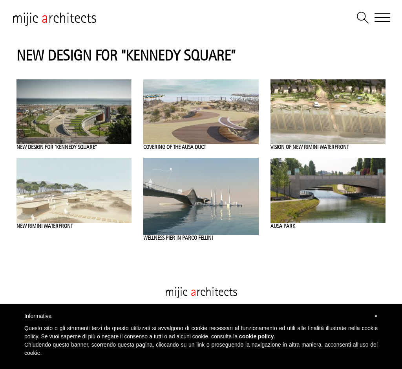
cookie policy (256, 336)
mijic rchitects (54, 17)
